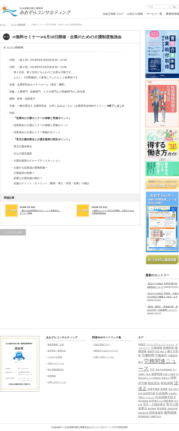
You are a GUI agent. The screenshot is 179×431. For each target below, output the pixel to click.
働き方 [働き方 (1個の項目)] (163, 351)
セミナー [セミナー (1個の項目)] (171, 344)
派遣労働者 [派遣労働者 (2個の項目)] (153, 389)
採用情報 (52, 376)
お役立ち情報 (135, 13)
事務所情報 (172, 13)
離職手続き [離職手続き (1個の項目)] (156, 416)
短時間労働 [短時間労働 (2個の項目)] (149, 393)
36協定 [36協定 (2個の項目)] (142, 344)
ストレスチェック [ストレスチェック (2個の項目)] (156, 344)
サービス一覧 (154, 13)
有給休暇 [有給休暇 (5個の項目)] (167, 383)
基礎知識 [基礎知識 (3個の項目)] (156, 374)
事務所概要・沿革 (56, 344)
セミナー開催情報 (18, 24)
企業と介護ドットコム (104, 357)
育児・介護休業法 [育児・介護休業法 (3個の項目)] (154, 404)
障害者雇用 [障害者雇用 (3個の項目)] (156, 412)
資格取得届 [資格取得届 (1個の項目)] (172, 409)
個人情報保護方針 (56, 369)
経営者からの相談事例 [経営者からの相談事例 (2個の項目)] (161, 400)
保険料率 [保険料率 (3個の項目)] (168, 347)
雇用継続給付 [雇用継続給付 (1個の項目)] (144, 416)
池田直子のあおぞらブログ (106, 350)
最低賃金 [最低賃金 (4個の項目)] (154, 383)
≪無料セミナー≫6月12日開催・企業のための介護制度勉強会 (113, 211)
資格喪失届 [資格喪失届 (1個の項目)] (143, 413)
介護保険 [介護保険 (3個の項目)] (156, 347)
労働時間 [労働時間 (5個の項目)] (148, 355)
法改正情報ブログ (113, 13)
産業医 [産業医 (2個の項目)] (164, 389)
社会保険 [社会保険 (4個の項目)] (162, 393)
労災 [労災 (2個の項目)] (152, 369)
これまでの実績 (55, 357)
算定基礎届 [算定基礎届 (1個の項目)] (143, 401)
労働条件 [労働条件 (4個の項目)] (161, 355)
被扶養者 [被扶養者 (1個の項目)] (152, 409)
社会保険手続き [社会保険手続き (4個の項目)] (165, 397)
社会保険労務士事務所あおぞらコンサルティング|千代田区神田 (96, 427)
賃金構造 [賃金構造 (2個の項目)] (162, 408)
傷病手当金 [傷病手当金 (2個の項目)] (153, 351)
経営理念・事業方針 (57, 350)
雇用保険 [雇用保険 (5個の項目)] (170, 412)
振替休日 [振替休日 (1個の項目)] (165, 378)
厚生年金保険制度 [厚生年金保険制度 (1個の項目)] (164, 370)
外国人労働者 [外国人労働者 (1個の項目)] (169, 374)
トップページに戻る (13, 232)
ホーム (3, 24)
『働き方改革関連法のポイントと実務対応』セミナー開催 (40, 211)
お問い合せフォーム (57, 382)
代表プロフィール (56, 363)
